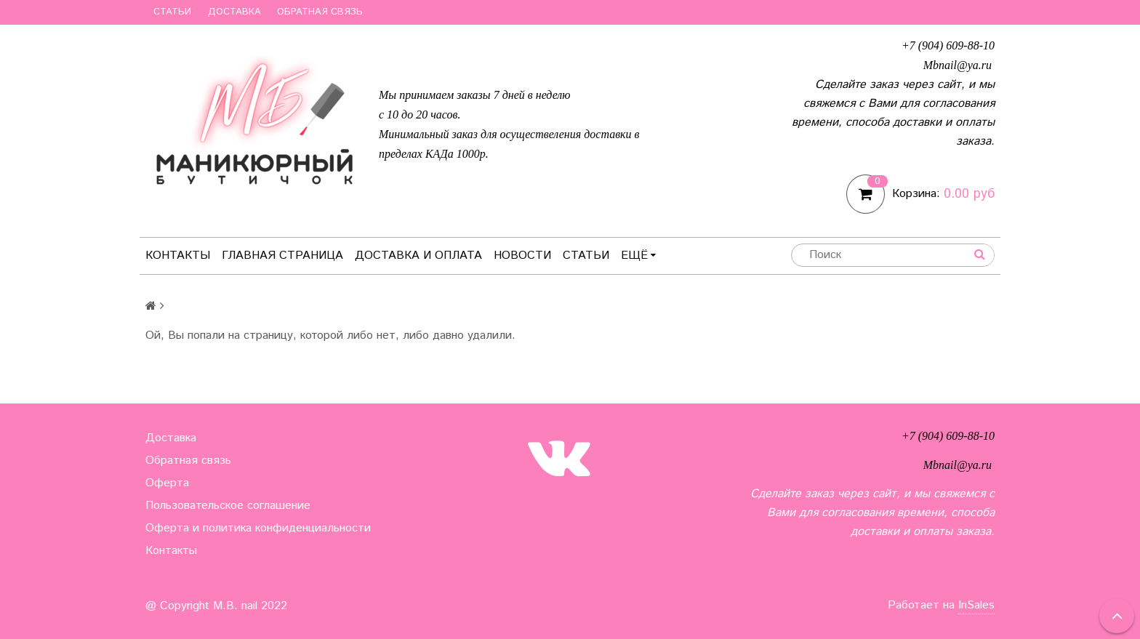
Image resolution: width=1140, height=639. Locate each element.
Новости (522, 255)
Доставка (234, 12)
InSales (976, 605)
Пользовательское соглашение (227, 505)
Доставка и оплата (418, 255)
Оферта (167, 483)
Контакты (177, 255)
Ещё (638, 255)
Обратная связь (320, 12)
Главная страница (282, 255)
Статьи (172, 12)
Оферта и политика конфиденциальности (258, 528)
